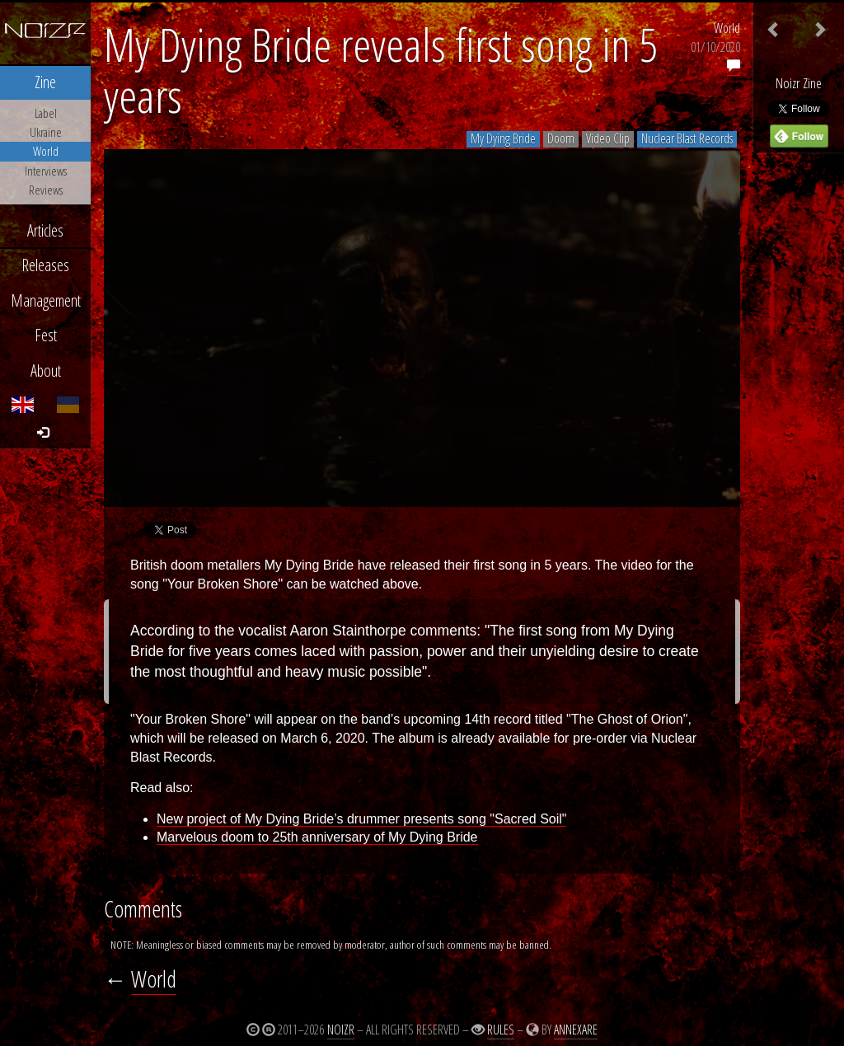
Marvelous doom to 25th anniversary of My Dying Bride (317, 837)
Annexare (576, 1029)
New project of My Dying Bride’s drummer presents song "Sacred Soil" (361, 819)
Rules (500, 1029)
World (727, 28)
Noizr (340, 1029)
